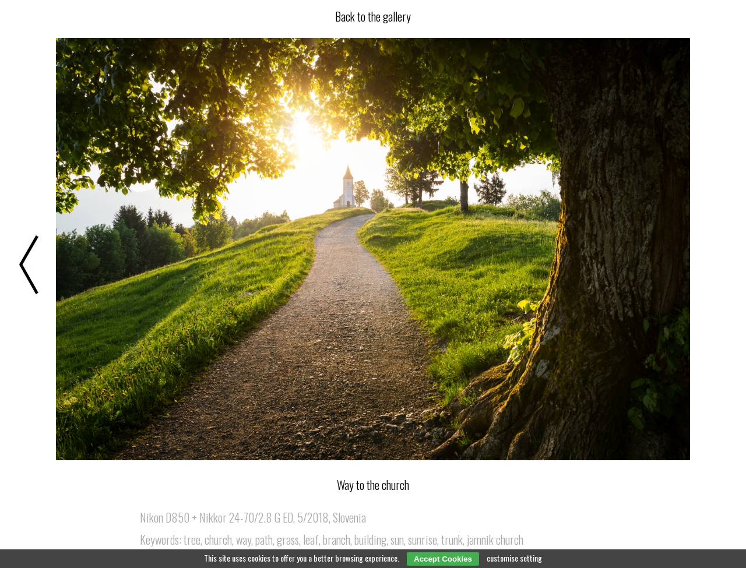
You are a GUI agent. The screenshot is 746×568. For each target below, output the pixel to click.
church (218, 539)
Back (373, 16)
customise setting (514, 558)
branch (336, 539)
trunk (452, 539)
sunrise (422, 539)
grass (288, 539)
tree (192, 539)
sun (397, 539)
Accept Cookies (443, 559)
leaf (311, 539)
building (370, 539)
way (243, 539)
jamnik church (495, 539)
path (264, 539)
